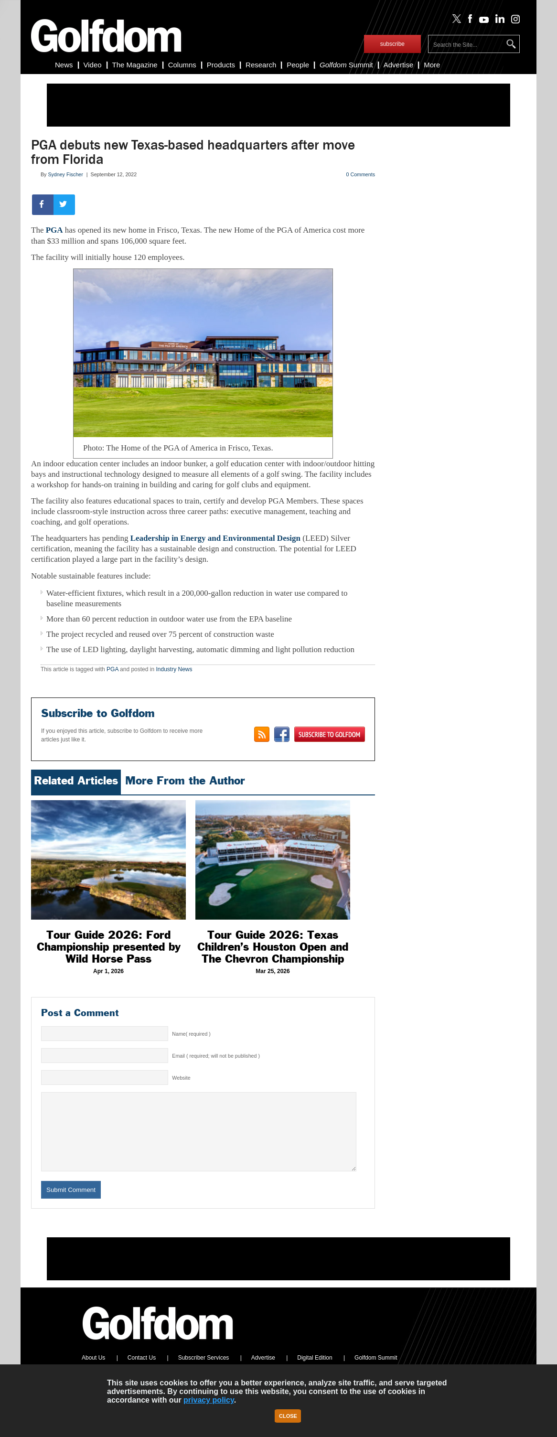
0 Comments (360, 174)
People (298, 65)
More (432, 65)
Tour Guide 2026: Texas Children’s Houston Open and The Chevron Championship (272, 946)
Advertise (399, 65)
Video (93, 65)
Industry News (174, 669)
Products (221, 65)
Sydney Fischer (65, 174)
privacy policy (208, 1400)
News (64, 65)
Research (261, 65)
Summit (346, 65)
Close (288, 1416)
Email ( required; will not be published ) (216, 1056)
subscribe (392, 44)
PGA (54, 230)
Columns (182, 65)
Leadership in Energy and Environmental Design (215, 538)
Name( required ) (191, 1034)
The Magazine (135, 65)
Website (181, 1078)
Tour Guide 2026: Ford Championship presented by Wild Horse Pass (109, 946)
